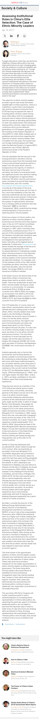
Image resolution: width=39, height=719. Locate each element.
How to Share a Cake (19, 660)
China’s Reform (9, 624)
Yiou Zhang (16, 51)
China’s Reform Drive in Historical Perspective (20, 646)
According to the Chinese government (17, 186)
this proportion (28, 244)
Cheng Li (14, 42)
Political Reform (20, 624)
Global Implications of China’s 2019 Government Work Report (23, 704)
